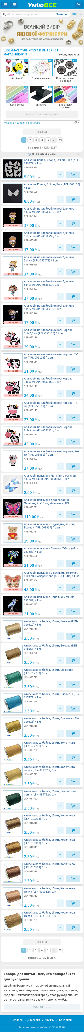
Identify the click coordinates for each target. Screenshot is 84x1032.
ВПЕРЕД (42, 132)
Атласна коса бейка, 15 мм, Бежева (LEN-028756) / (51, 647)
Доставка (33, 1020)
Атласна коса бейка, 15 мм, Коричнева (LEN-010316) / (49, 817)
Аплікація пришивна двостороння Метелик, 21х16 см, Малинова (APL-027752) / (47, 501)
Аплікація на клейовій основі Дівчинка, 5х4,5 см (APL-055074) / (49, 307)
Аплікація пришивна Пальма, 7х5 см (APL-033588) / (51, 550)
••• (61, 174)
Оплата (18, 1020)
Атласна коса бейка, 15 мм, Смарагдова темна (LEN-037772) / (50, 793)
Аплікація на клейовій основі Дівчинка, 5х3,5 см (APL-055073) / (49, 210)
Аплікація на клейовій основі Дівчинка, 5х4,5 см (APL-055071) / (49, 283)
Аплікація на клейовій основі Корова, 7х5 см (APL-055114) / (51, 356)
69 (60, 140)
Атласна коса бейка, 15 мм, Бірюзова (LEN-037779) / (48, 671)
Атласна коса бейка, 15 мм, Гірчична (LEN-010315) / (51, 720)
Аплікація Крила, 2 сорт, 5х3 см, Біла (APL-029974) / (52, 162)
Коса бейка (17, 96)
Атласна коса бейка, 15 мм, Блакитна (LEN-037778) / (52, 696)
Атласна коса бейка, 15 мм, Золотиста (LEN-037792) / (49, 744)
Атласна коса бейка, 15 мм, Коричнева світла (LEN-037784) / (49, 914)
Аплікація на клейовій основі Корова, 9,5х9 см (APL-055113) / (48, 429)
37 (54, 140)
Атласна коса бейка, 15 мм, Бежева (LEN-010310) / (51, 623)
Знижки (49, 1020)
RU (74, 14)
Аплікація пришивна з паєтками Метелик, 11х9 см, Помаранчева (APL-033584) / (52, 574)
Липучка (41, 96)
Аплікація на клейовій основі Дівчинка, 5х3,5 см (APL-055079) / (49, 234)
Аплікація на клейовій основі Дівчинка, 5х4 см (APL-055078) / (49, 259)
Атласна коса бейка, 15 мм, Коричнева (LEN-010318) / (49, 866)
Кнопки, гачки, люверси (65, 70)
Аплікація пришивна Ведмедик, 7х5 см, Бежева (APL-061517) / (49, 526)
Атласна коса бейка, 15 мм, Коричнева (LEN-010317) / (49, 841)
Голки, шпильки (41, 69)
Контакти (65, 1020)
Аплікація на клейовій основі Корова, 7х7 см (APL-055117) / (51, 404)
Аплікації (17, 69)
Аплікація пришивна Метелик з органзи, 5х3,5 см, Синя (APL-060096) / (50, 477)
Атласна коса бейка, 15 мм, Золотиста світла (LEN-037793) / (49, 768)
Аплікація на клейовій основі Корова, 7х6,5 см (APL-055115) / (48, 380)
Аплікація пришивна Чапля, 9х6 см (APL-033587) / (50, 599)
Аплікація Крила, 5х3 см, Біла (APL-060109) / (52, 186)
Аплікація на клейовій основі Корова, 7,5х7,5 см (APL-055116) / (48, 331)
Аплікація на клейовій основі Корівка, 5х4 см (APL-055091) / (51, 453)
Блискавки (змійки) (65, 97)
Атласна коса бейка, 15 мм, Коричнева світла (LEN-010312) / (49, 890)
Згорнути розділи (69, 54)
